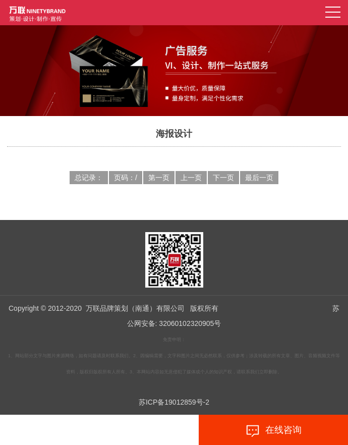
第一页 (158, 178)
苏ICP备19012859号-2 (174, 402)
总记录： (89, 178)
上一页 (191, 178)
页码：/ (125, 178)
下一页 (223, 178)
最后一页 (259, 178)
